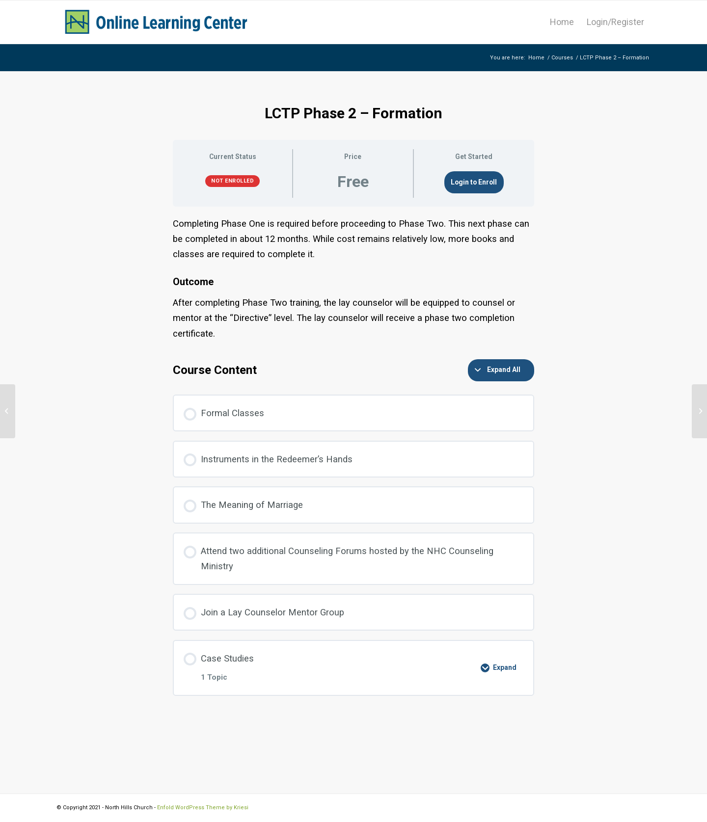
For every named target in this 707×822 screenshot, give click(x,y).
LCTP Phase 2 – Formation (353, 113)
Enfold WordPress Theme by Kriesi (202, 807)
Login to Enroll (474, 182)
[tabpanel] (353, 278)
